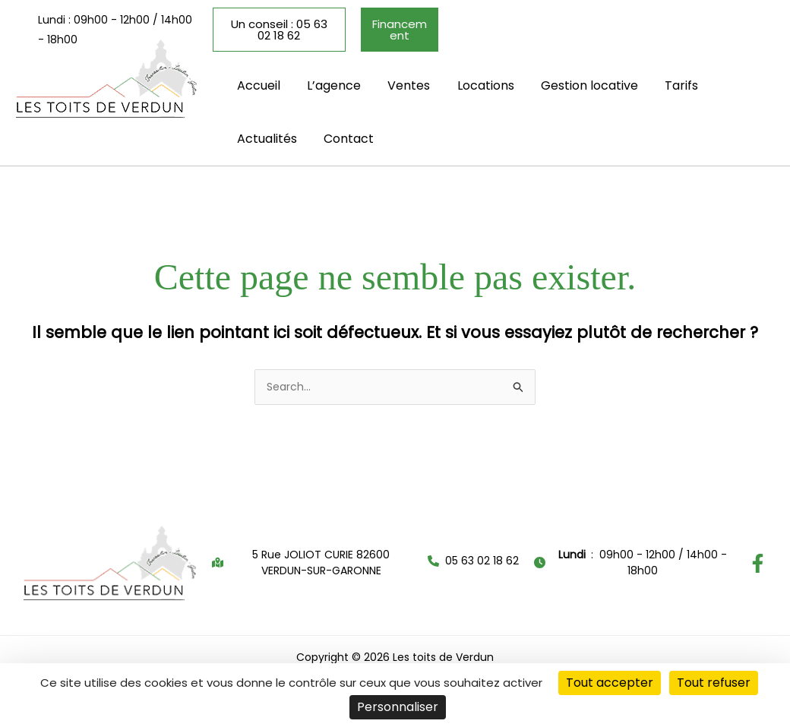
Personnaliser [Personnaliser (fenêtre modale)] (397, 707)
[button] (574, 27)
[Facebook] (757, 557)
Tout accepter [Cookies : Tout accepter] (609, 682)
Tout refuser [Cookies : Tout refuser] (713, 682)
